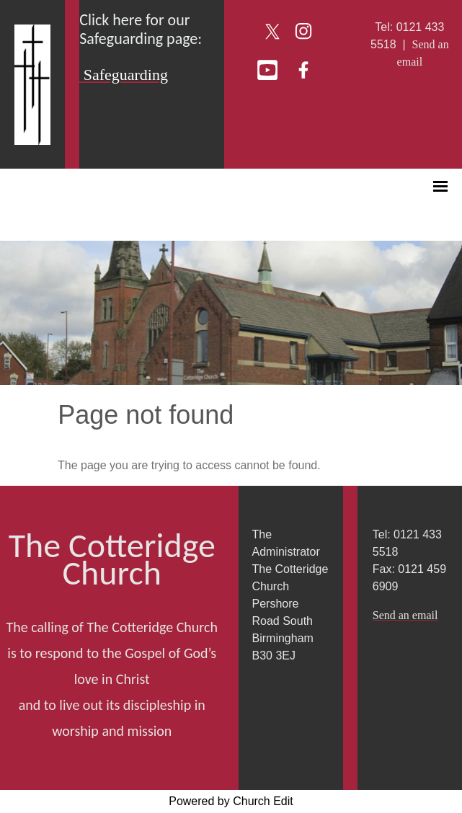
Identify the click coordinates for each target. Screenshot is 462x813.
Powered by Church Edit (231, 801)
